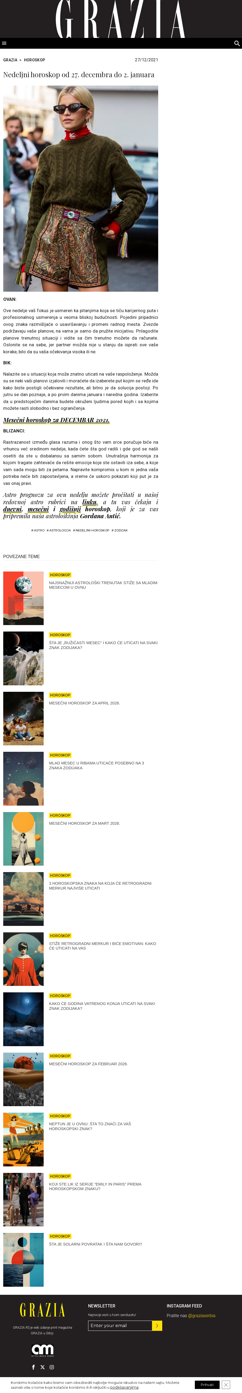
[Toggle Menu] (4, 43)
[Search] (237, 44)
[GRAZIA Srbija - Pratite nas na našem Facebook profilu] (33, 1367)
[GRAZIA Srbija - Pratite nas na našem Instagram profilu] (51, 1367)
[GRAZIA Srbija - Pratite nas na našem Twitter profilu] (42, 1367)
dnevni (12, 509)
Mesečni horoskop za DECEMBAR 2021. (56, 420)
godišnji (70, 509)
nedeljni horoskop (92, 530)
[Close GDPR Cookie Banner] (225, 1385)
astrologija (60, 530)
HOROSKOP (34, 60)
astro (39, 530)
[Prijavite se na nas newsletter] (157, 1326)
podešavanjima (123, 1387)
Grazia (10, 60)
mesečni (38, 509)
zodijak (121, 530)
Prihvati (203, 1384)
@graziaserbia (201, 1315)
